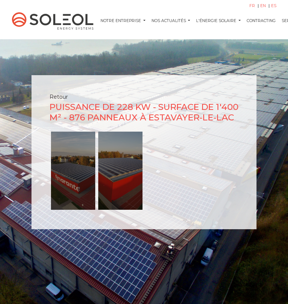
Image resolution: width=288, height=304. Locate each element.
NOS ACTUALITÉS (169, 20)
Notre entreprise (121, 20)
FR (252, 5)
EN (263, 5)
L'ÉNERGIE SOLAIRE (216, 20)
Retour (59, 96)
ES (273, 5)
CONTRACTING (261, 20)
